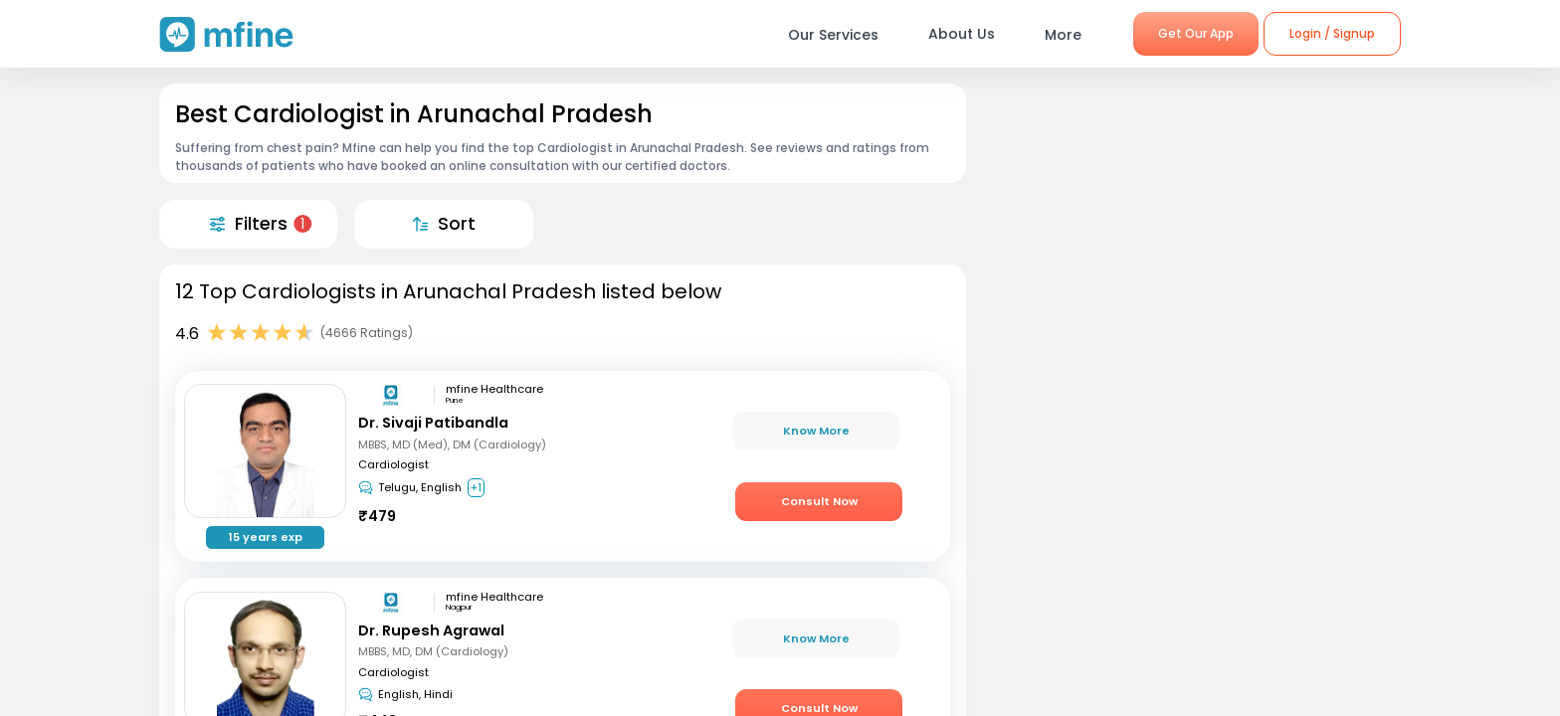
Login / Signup (1332, 33)
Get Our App (1196, 33)
